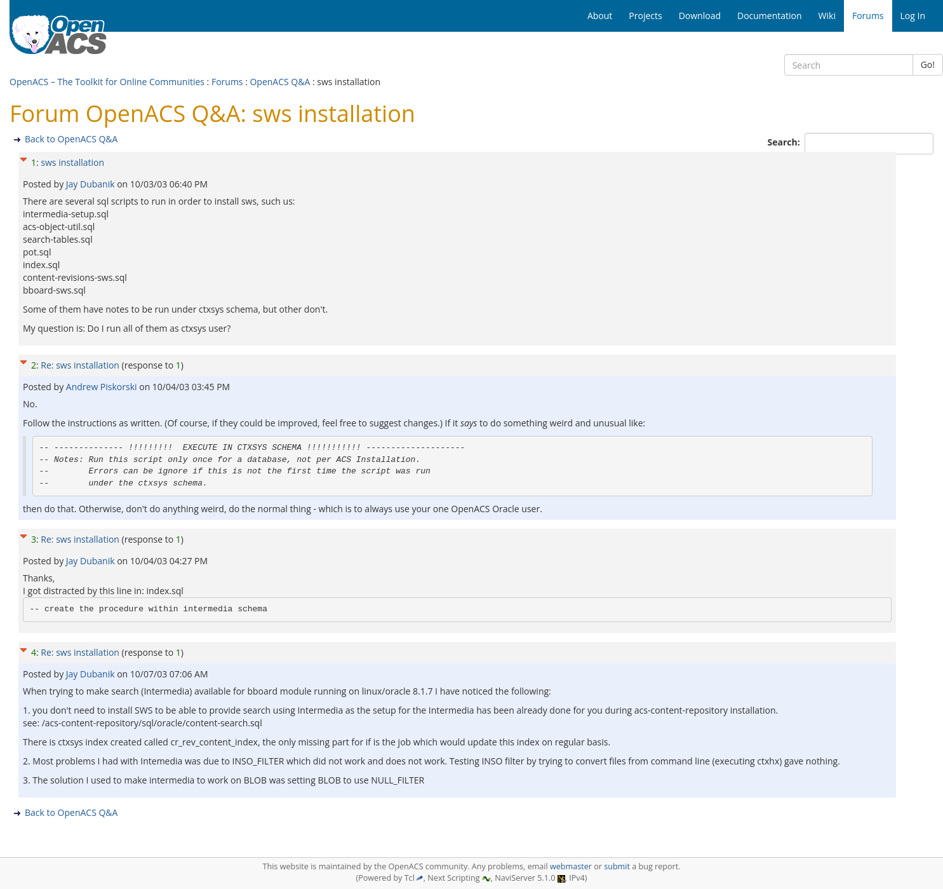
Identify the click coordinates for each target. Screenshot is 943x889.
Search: (785, 142)
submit (617, 866)
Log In (912, 16)
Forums (227, 82)
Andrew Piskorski (102, 387)
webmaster (571, 866)
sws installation (72, 162)
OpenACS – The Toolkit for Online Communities (107, 82)
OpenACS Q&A (280, 82)
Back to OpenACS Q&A (71, 139)
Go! (928, 64)
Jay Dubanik (91, 184)
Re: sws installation (80, 365)
